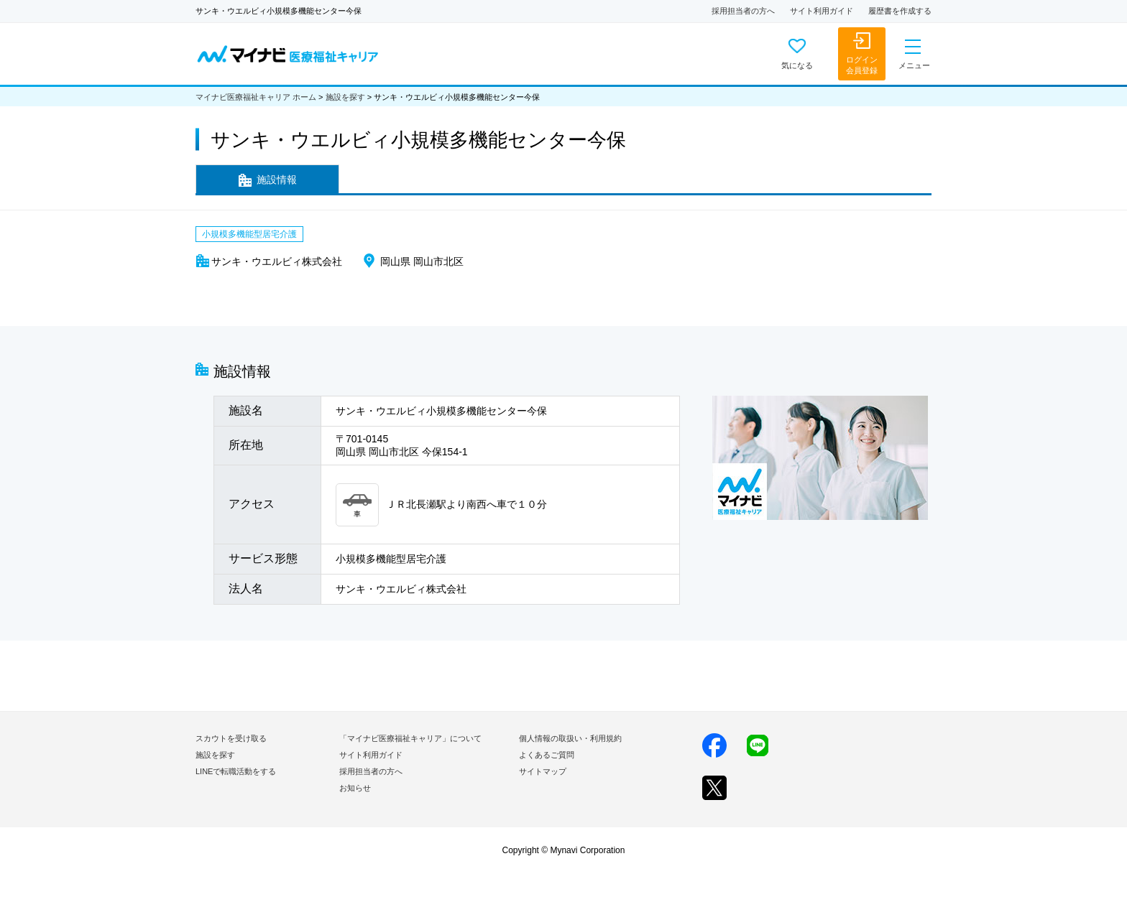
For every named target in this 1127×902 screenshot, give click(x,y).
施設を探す (345, 97)
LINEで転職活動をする (236, 771)
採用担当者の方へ (743, 10)
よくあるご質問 (546, 754)
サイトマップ (542, 771)
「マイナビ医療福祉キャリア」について (410, 738)
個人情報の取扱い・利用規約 (570, 738)
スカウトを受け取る (231, 738)
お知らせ (355, 788)
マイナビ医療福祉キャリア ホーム (256, 97)
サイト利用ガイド (821, 10)
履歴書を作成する (900, 10)
